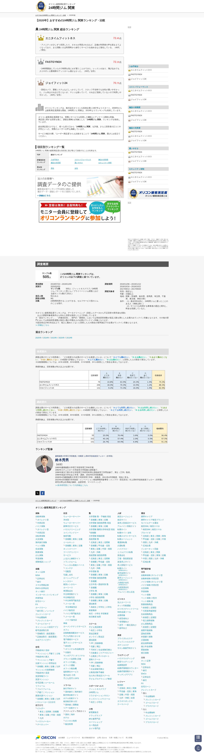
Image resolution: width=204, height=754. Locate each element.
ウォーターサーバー (71, 516)
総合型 (68, 646)
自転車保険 (40, 536)
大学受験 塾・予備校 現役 (100, 516)
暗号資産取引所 (42, 630)
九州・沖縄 (95, 552)
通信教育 (92, 604)
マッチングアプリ (125, 675)
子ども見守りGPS (71, 678)
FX (36, 604)
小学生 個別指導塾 (97, 597)
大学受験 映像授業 (97, 536)
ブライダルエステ (125, 638)
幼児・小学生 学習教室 (98, 613)
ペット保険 (40, 545)
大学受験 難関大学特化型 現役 (102, 529)
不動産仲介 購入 (42, 657)
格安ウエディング (125, 662)
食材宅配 (67, 536)
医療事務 (99, 643)
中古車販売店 (69, 597)
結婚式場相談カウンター (127, 668)
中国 (164, 539)
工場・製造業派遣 (125, 558)
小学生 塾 (93, 591)
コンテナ (69, 568)
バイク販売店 (69, 610)
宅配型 (68, 571)
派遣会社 (121, 555)
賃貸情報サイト (42, 676)
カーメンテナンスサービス (74, 626)
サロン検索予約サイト (126, 648)
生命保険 (39, 549)
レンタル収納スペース (74, 565)
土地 (58, 653)
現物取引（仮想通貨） (46, 633)
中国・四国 (56, 715)
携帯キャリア (146, 516)
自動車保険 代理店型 (150, 578)
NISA (37, 575)
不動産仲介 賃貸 (42, 673)
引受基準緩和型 (149, 611)
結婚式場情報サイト (126, 671)
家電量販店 (93, 712)
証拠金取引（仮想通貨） (47, 637)
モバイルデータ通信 (149, 523)
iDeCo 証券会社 (42, 588)
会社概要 (61, 738)
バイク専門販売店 (72, 613)
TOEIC (94, 650)
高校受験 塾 (94, 539)
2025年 (38, 338)
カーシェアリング (71, 578)
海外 (73, 714)
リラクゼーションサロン (99, 695)
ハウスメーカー (44, 721)
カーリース (68, 588)
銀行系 (40, 611)
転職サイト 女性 (124, 533)
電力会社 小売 (69, 675)
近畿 (52, 666)
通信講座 (92, 640)
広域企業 (147, 545)
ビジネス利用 (71, 721)
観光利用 (69, 724)
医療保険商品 (146, 604)
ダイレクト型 (43, 520)
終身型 (146, 607)
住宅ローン (40, 601)
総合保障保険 (146, 643)
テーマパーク (123, 704)
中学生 (101, 607)
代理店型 (41, 523)
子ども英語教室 (95, 627)
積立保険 (145, 653)
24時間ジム (94, 692)
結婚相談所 (122, 665)
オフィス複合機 (70, 668)
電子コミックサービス (72, 643)
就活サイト (122, 520)
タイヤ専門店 (94, 728)
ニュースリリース (73, 738)
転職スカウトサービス (126, 536)
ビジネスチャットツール (127, 609)
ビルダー (41, 708)
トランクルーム (70, 562)
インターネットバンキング (46, 595)
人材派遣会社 (123, 588)
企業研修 (121, 615)
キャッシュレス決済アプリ (46, 627)
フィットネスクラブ (97, 689)
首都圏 (40, 666)
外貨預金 (39, 598)
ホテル (66, 717)
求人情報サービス (125, 565)
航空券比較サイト (71, 695)
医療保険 (39, 552)
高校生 (93, 607)
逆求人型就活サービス (126, 523)
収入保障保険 (148, 620)
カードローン (41, 607)
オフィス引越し (70, 662)
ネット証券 (40, 572)
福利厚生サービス (71, 672)
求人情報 (129, 738)
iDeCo (143, 674)
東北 (41, 711)
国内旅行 (69, 692)
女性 (76, 168)
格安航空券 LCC (70, 701)
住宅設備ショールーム (44, 683)
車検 (65, 623)
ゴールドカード (44, 624)
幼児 (93, 630)
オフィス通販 (69, 665)
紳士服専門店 (94, 719)
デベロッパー (43, 724)
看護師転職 (122, 542)
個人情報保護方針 (88, 738)
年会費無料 (42, 617)
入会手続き (55, 160)
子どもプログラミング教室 (100, 679)
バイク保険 (40, 526)
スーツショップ (95, 722)
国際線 (76, 705)
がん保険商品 (146, 624)
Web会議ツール (124, 612)
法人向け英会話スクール (99, 675)
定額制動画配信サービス (73, 633)
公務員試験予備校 (96, 672)
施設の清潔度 (103, 160)
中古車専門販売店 (72, 600)
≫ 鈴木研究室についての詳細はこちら (71, 485)
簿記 (98, 646)
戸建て (51, 653)
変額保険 (145, 650)
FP (92, 643)
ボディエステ (123, 645)
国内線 (68, 705)
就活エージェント (125, 516)
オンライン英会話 (96, 637)
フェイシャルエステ (126, 642)
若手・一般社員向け (127, 625)
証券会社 (41, 578)
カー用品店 (93, 725)
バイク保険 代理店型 (150, 585)
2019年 (69, 338)
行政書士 (94, 653)
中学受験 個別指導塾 (98, 578)
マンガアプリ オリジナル (74, 655)
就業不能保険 (146, 630)
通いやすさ (79, 163)
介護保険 (145, 640)
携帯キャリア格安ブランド (152, 520)
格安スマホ (157, 529)
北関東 (48, 711)
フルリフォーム (44, 689)
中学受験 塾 (94, 571)
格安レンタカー (70, 584)
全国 (133, 698)
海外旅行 (78, 692)
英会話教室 (93, 633)
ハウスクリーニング (71, 529)
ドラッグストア (95, 715)
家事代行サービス (71, 526)
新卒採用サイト (124, 574)
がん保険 (39, 555)
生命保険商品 (146, 614)
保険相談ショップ (43, 562)
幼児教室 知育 (95, 617)
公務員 (93, 656)
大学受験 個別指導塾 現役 (100, 523)
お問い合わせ (102, 738)
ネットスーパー (70, 549)
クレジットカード (43, 614)
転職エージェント (125, 539)
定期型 (153, 607)
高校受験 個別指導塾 (98, 555)
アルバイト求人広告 (126, 592)
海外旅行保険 (41, 542)
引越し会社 (68, 575)
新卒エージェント (125, 579)
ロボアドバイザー (43, 640)
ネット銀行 (40, 591)
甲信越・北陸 (104, 545)
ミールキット (69, 542)
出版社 (68, 652)
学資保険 (39, 558)
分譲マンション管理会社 (45, 663)
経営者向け (124, 618)
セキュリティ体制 (104, 163)
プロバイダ (146, 533)
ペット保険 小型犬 (149, 598)
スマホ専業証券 (42, 585)
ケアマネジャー (107, 653)
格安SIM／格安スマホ (150, 526)
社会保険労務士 (105, 650)
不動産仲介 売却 (42, 650)
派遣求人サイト (124, 562)
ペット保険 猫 (147, 601)
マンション (42, 653)
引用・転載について (116, 738)
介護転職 (121, 545)
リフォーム (40, 686)
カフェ (66, 630)
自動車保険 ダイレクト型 (152, 575)
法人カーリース (124, 602)
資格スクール (94, 659)
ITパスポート (104, 656)
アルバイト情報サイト (126, 526)
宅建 (93, 646)
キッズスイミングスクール (99, 699)
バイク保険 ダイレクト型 (152, 582)
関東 (134, 688)
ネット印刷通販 (124, 605)
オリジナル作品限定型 (74, 649)
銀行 (39, 582)
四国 (145, 542)
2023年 (54, 338)
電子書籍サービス (71, 639)
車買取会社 (68, 591)
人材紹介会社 (123, 583)
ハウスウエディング (126, 658)
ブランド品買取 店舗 (72, 659)
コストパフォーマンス (83, 160)
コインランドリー (71, 533)
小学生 (109, 607)
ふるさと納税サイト (71, 558)
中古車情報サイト (71, 594)
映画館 (120, 685)
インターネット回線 (149, 549)
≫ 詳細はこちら (42, 325)
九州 (58, 666)
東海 (47, 666)
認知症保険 (146, 633)
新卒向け (123, 628)
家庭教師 (92, 610)
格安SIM (146, 529)
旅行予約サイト (70, 688)
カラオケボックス (125, 701)
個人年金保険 (146, 646)
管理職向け (124, 622)
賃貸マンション (42, 679)
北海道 (93, 542)
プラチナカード (152, 706)
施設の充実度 (56, 163)
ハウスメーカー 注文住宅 (45, 702)
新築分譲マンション (44, 695)
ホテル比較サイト (71, 698)
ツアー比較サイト (71, 708)
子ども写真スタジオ (71, 636)
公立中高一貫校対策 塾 (98, 584)
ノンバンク (49, 611)
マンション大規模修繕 (44, 670)
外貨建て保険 (146, 637)
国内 (67, 714)
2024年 (46, 338)
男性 (52, 168)
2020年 (62, 338)
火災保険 (39, 539)
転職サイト (122, 529)
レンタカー (68, 581)
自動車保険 (40, 516)
